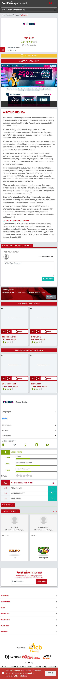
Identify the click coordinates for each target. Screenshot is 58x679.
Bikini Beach (36, 384)
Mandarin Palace (18, 494)
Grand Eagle (16, 499)
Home (3, 15)
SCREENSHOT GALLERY (29, 61)
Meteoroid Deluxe (9, 337)
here (25, 676)
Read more (51, 297)
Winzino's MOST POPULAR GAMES (29, 351)
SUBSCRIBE (41, 582)
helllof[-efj (6, 536)
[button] (53, 512)
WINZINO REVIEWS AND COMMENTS (17, 246)
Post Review (48, 279)
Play (52, 489)
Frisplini (34, 536)
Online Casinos (13, 15)
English (5, 419)
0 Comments (30, 45)
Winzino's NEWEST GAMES (29, 304)
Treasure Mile (16, 489)
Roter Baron (36, 337)
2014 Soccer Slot (9, 384)
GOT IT (50, 673)
